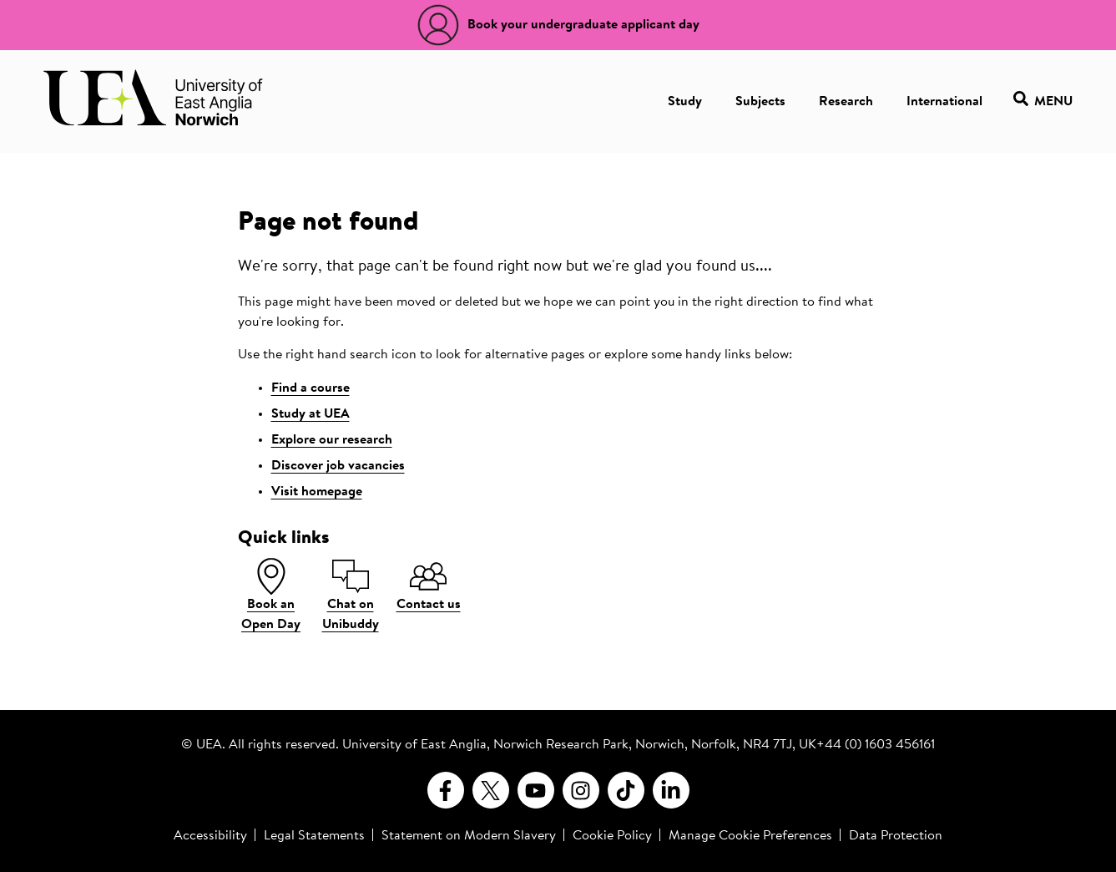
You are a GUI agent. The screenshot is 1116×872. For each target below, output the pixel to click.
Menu (1043, 101)
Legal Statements (314, 836)
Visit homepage (316, 492)
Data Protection (895, 836)
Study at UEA (310, 414)
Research (846, 102)
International (944, 102)
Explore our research (331, 440)
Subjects (760, 102)
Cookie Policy (612, 836)
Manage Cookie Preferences (750, 836)
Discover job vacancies (338, 466)
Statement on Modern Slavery (468, 836)
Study (685, 102)
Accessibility (210, 836)
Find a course (310, 388)
